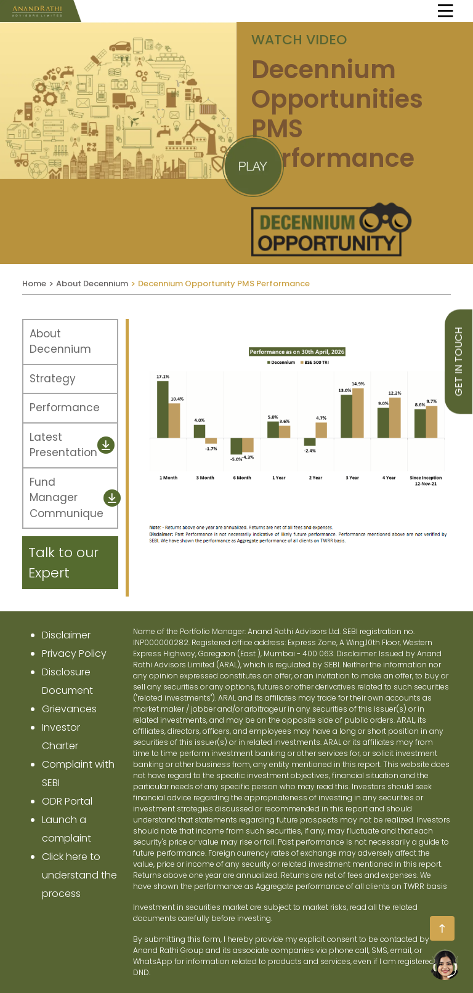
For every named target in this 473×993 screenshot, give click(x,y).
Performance (65, 407)
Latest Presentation (72, 445)
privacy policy (74, 653)
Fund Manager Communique (73, 498)
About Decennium (92, 283)
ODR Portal (67, 801)
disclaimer (66, 635)
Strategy (53, 378)
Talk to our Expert (63, 562)
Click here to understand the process (79, 875)
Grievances (69, 709)
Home (34, 283)
